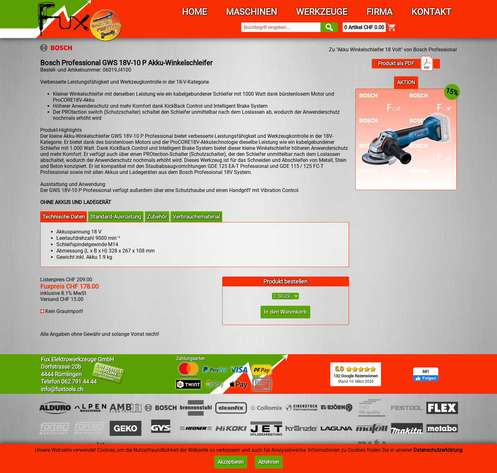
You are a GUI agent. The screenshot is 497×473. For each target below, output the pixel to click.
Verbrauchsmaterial (196, 217)
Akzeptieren (231, 462)
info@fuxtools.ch (62, 389)
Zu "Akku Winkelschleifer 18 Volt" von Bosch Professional (393, 50)
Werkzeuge (321, 12)
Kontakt (431, 12)
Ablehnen (268, 462)
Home (194, 12)
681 (426, 371)
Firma (379, 12)
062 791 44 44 (79, 381)
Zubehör (157, 217)
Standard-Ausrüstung (115, 217)
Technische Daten (63, 217)
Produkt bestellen (285, 281)
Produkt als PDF (405, 63)
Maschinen (251, 12)
